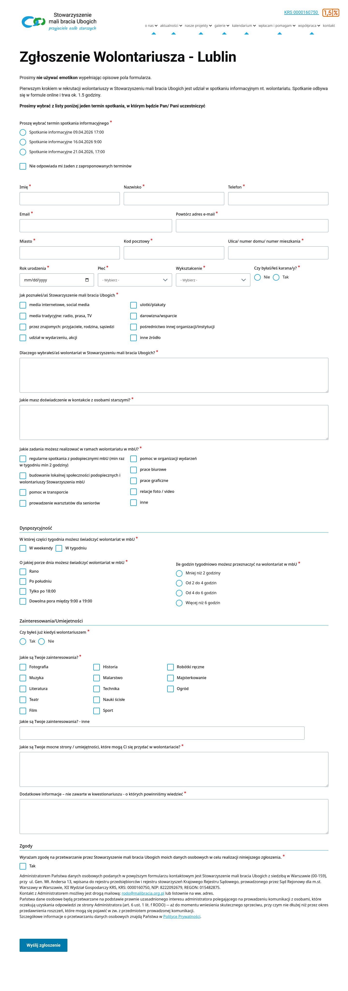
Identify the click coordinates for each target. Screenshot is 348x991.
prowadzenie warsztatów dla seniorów (64, 503)
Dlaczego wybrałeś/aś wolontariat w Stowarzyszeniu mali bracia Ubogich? (87, 352)
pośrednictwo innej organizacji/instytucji (177, 326)
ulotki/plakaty (153, 304)
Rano (34, 571)
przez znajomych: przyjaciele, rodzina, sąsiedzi (71, 326)
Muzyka (36, 677)
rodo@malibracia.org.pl (143, 893)
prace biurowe (153, 469)
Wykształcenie (189, 268)
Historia (110, 666)
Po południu (40, 581)
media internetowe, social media (59, 304)
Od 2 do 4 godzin (201, 583)
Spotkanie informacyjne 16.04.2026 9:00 (65, 141)
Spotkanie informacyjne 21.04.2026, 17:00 (67, 151)
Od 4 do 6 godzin (201, 592)
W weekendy (41, 548)
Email (25, 214)
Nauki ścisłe (114, 699)
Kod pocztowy (136, 241)
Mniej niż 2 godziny (203, 573)
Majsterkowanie (191, 677)
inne (144, 502)
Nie (267, 277)
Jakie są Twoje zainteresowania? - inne (55, 721)
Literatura (38, 688)
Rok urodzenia (33, 268)
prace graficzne (154, 480)
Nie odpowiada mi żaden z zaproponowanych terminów (80, 166)
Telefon (235, 187)
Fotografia (38, 666)
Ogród (183, 688)
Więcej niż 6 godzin (203, 602)
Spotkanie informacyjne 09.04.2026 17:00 (66, 132)
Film (33, 710)
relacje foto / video (157, 491)
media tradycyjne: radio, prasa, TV (60, 315)
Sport (108, 710)
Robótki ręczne (190, 666)
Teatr (34, 699)
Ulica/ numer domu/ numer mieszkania (264, 241)
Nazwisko (132, 187)
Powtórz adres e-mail (195, 214)
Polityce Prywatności (181, 916)
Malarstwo (113, 677)
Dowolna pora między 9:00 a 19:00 (60, 601)
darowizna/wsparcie (158, 315)
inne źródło (150, 337)
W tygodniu (76, 548)
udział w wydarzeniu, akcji (53, 337)
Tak (286, 277)
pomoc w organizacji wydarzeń (168, 458)
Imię (24, 187)
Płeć (101, 268)
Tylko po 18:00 (42, 591)
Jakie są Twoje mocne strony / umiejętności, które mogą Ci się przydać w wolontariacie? (100, 747)
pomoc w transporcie (48, 492)
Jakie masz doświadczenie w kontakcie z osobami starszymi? (75, 400)
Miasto (26, 241)
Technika (111, 688)
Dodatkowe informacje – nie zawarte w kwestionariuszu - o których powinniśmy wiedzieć (101, 794)
